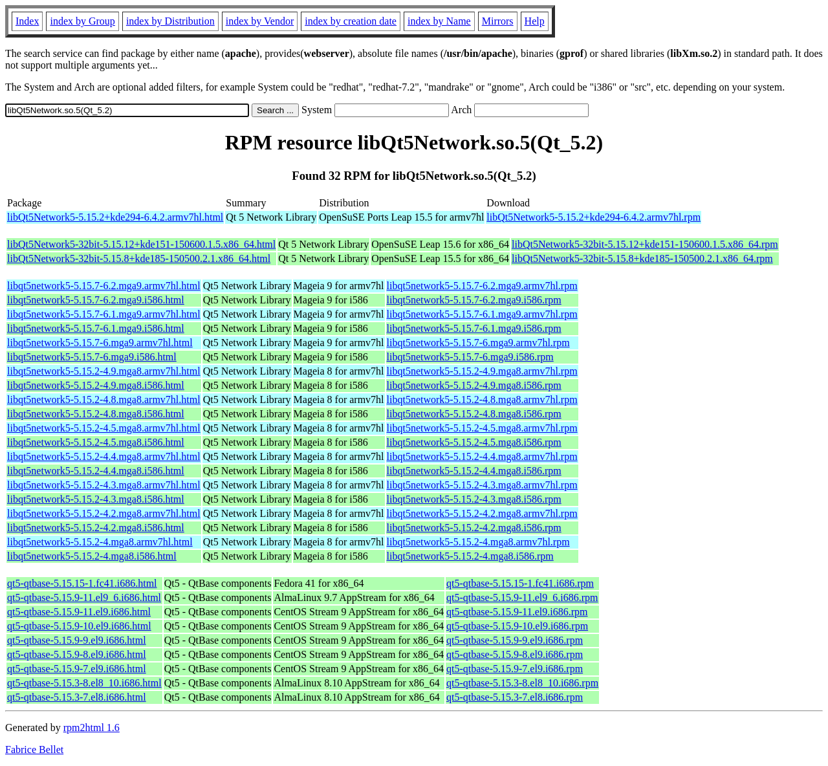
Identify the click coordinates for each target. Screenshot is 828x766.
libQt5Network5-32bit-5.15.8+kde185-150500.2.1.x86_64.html (138, 258)
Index (27, 21)
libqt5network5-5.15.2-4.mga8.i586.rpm (470, 556)
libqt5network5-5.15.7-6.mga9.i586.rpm (470, 356)
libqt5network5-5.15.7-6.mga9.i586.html (92, 356)
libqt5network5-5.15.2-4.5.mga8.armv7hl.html (104, 427)
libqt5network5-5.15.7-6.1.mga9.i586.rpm (474, 328)
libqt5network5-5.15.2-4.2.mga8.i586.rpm (474, 527)
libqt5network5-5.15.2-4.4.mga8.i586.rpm (474, 470)
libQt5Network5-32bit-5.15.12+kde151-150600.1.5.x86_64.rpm (645, 244)
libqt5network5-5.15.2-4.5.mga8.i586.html (95, 442)
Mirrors (498, 21)
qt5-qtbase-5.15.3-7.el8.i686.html (76, 697)
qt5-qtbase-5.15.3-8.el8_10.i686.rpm (522, 682)
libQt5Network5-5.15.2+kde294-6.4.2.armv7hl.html (115, 217)
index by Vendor (260, 21)
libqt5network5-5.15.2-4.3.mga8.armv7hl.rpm (482, 484)
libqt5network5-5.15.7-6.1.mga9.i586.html (95, 328)
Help (535, 21)
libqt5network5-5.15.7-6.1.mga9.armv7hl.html (104, 314)
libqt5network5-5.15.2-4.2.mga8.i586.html (95, 527)
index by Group (82, 21)
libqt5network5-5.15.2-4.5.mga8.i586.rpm (474, 442)
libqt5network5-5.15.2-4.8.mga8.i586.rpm (474, 413)
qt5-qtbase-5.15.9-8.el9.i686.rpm (514, 654)
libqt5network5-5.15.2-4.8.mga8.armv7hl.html (104, 399)
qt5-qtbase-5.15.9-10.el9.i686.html (79, 625)
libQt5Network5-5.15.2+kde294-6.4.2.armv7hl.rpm (593, 217)
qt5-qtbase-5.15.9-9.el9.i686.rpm (514, 640)
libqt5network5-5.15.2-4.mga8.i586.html (92, 556)
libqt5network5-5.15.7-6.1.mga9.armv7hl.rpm (482, 314)
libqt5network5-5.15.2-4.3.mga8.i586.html (95, 499)
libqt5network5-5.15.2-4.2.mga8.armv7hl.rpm (482, 513)
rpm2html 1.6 (91, 727)
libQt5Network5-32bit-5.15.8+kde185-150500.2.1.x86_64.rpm (642, 258)
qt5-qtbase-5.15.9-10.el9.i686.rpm (517, 625)
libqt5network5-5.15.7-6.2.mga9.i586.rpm (474, 299)
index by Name (439, 21)
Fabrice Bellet (34, 749)
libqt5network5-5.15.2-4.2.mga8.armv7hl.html (104, 513)
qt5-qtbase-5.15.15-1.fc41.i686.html (82, 583)
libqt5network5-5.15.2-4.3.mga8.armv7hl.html (104, 484)
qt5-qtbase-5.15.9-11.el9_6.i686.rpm (522, 597)
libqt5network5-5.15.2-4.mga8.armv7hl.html (100, 541)
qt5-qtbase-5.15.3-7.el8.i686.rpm (514, 697)
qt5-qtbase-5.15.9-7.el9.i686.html (76, 668)
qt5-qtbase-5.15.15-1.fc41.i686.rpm (520, 583)
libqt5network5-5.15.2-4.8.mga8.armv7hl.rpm (482, 399)
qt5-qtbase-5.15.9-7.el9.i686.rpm (514, 668)
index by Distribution (170, 21)
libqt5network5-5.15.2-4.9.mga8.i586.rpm (474, 385)
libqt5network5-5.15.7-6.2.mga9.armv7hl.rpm (482, 285)
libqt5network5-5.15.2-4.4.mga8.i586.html (95, 470)
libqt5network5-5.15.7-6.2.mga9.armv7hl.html (104, 285)
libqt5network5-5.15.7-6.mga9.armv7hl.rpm (478, 342)
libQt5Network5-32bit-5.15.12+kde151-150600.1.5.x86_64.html (141, 244)
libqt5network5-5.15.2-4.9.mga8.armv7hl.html (104, 371)
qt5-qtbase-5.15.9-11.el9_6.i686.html (84, 597)
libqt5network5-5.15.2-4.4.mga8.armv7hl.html (104, 456)
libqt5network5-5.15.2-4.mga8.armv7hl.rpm (478, 541)
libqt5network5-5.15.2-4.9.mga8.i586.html (95, 385)
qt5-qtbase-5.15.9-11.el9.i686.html (79, 611)
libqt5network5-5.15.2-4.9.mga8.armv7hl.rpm (482, 371)
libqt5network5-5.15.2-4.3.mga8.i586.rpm (474, 499)
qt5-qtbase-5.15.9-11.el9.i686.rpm (516, 611)
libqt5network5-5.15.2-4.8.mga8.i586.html (95, 413)
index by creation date (351, 21)
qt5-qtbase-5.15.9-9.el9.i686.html (76, 640)
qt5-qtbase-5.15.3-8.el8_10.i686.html (84, 682)
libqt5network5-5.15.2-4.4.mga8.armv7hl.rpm (482, 456)
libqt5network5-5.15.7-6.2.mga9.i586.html (95, 299)
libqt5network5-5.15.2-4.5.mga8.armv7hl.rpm (482, 427)
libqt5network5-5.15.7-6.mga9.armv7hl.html (100, 342)
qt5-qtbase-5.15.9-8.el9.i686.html (76, 654)
